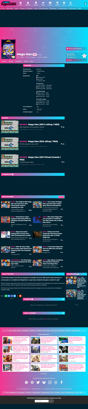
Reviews (11, 61)
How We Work (25, 330)
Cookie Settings (75, 330)
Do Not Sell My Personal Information (64, 388)
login (45, 319)
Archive (68, 330)
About (14, 330)
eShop (37, 146)
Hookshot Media (23, 388)
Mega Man (27, 54)
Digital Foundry (36, 392)
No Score (69, 60)
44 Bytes (47, 388)
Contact (39, 330)
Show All (61, 197)
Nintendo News (46, 392)
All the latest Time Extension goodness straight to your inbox (44, 398)
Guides (26, 61)
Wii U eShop (32, 129)
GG (37, 106)
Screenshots (19, 61)
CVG (77, 392)
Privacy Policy (46, 330)
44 (62, 127)
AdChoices (52, 388)
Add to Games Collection (74, 49)
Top (10, 330)
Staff (18, 330)
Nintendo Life (13, 392)
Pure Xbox (28, 392)
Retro (37, 129)
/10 (74, 55)
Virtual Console (33, 164)
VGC (63, 392)
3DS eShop (32, 146)
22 (30, 210)
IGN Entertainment (36, 388)
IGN (52, 392)
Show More (44, 373)
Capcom (33, 57)
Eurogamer (57, 392)
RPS (81, 392)
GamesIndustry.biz (70, 392)
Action (38, 73)
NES (22, 57)
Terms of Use (54, 330)
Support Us (33, 330)
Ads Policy (62, 330)
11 (63, 162)
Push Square (21, 392)
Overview (4, 61)
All (37, 112)
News (31, 61)
